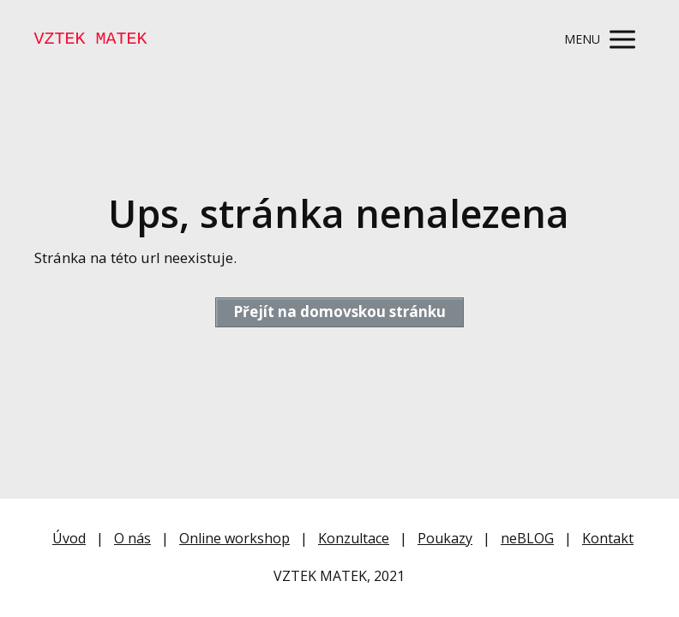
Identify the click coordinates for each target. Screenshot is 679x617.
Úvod (69, 538)
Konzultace (353, 538)
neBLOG (527, 538)
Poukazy (445, 538)
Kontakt (608, 538)
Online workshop (234, 538)
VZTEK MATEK (90, 39)
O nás (132, 538)
